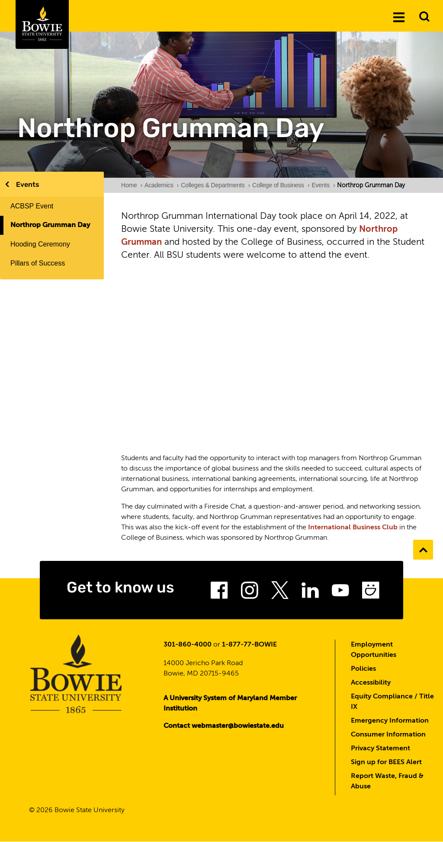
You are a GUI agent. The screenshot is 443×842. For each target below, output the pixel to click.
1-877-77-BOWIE (249, 644)
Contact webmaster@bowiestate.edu (224, 726)
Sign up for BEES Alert (386, 762)
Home (131, 185)
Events (27, 184)
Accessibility (371, 682)
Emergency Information (390, 720)
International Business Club (353, 527)
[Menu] (399, 17)
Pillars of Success (37, 263)
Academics (161, 185)
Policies (363, 669)
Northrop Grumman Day (50, 225)
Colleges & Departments (215, 185)
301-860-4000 (188, 644)
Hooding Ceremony (40, 244)
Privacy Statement (380, 748)
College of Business (280, 185)
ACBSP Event (31, 206)
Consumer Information (388, 734)
